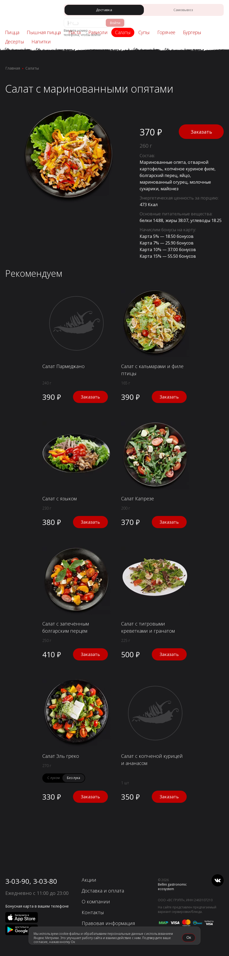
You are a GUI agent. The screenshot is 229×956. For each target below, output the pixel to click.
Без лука (73, 778)
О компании (96, 901)
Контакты (93, 912)
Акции (89, 880)
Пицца (12, 32)
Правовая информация (108, 923)
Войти (115, 22)
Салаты (32, 68)
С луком (53, 778)
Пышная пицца (44, 32)
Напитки (41, 41)
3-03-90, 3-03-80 (31, 881)
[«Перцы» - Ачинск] (28, 15)
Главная (12, 68)
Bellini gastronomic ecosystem (172, 886)
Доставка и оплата (103, 890)
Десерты (14, 41)
